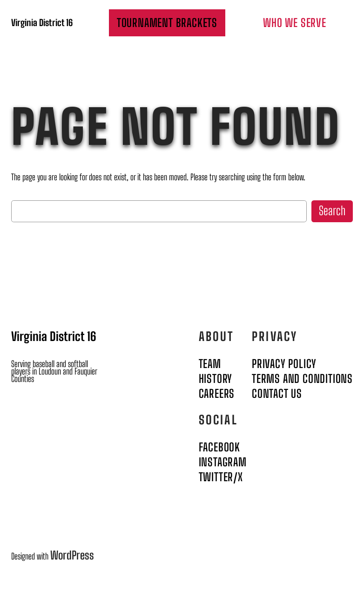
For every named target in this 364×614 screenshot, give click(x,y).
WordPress (72, 555)
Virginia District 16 (42, 22)
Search (332, 211)
